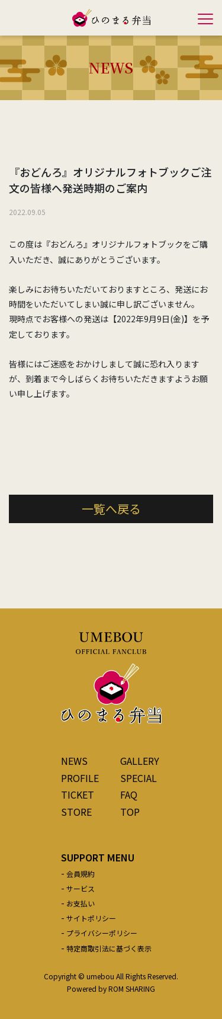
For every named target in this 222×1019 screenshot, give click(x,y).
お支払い (80, 903)
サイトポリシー (91, 918)
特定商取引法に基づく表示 (109, 948)
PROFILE (80, 778)
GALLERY (139, 761)
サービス (80, 888)
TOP (130, 812)
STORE (76, 812)
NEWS (74, 761)
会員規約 (80, 874)
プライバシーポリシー (101, 933)
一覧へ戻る (111, 508)
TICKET (77, 794)
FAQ (128, 794)
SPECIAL (138, 778)
